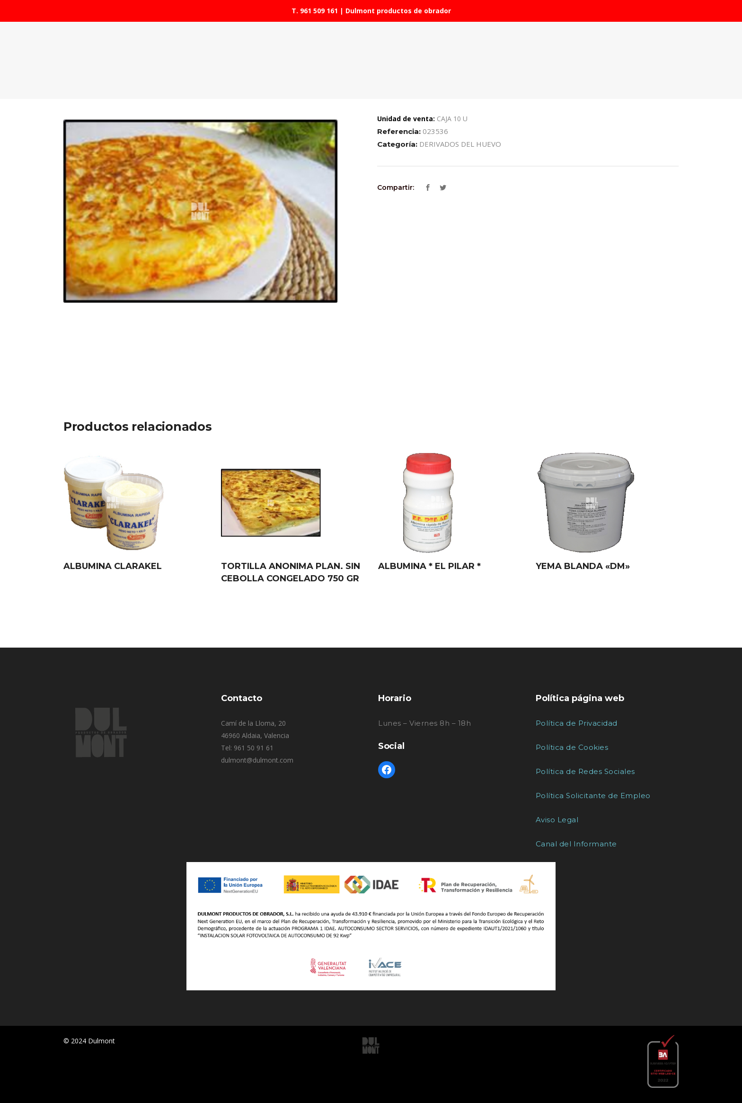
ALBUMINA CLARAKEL (112, 566)
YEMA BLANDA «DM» (583, 566)
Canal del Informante (576, 843)
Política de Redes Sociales (585, 771)
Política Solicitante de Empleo (593, 795)
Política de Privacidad (577, 723)
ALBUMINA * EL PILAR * (429, 566)
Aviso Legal (557, 819)
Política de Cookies (572, 747)
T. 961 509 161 (315, 10)
